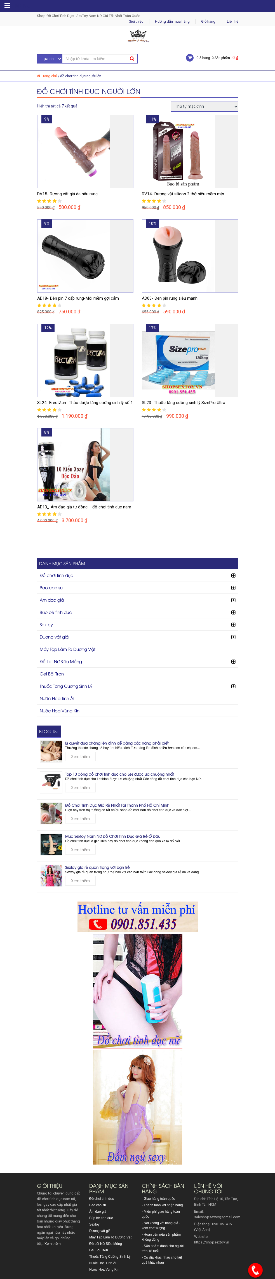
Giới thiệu (136, 21)
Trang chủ (49, 76)
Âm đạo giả (52, 599)
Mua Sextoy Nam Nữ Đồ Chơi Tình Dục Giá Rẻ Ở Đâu (112, 836)
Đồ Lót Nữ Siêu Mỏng (61, 661)
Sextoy (46, 624)
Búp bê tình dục (56, 612)
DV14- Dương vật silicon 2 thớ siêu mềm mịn (183, 193)
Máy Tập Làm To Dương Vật (67, 649)
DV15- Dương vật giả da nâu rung (67, 193)
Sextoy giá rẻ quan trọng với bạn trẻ (97, 867)
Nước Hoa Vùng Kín (59, 710)
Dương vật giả (54, 636)
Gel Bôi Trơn (52, 673)
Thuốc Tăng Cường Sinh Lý (66, 686)
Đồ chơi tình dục (56, 575)
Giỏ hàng (208, 21)
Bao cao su (51, 587)
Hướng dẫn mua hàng (172, 21)
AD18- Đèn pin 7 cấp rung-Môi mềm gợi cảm (78, 298)
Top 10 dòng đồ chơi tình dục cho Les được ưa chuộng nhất (119, 773)
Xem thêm (80, 756)
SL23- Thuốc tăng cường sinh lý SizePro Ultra (183, 402)
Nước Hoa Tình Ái (57, 698)
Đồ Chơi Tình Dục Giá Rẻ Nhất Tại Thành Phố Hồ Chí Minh (117, 805)
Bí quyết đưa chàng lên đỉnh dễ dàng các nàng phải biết (116, 742)
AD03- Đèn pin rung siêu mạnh (170, 298)
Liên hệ (232, 21)
